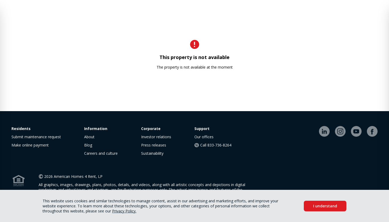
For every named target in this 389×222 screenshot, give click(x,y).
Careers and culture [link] (101, 153)
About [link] (89, 136)
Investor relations (156, 136)
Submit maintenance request (36, 136)
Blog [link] (88, 145)
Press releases (153, 145)
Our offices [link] (204, 136)
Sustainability (152, 153)
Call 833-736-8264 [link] (212, 145)
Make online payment (30, 145)
